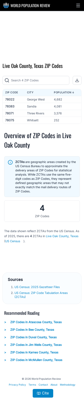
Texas (74, 236)
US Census (12, 241)
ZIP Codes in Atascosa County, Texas (33, 322)
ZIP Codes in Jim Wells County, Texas (33, 345)
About (53, 384)
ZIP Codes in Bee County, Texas (29, 330)
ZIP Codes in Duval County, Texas (30, 337)
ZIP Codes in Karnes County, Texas (31, 352)
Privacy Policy (17, 384)
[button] (78, 5)
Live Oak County (57, 236)
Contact (43, 384)
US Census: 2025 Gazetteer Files (37, 287)
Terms (32, 384)
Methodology (67, 384)
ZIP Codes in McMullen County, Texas (33, 360)
